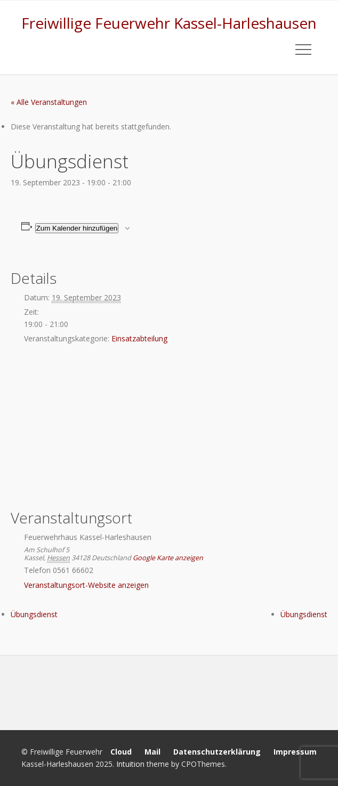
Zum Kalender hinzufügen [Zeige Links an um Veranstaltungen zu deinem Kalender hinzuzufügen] (77, 228)
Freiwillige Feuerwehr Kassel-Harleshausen (169, 23)
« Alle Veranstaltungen (49, 102)
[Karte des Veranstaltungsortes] (169, 429)
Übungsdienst (34, 614)
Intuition (130, 764)
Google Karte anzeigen (168, 557)
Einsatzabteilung (139, 338)
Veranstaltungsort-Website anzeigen (86, 585)
